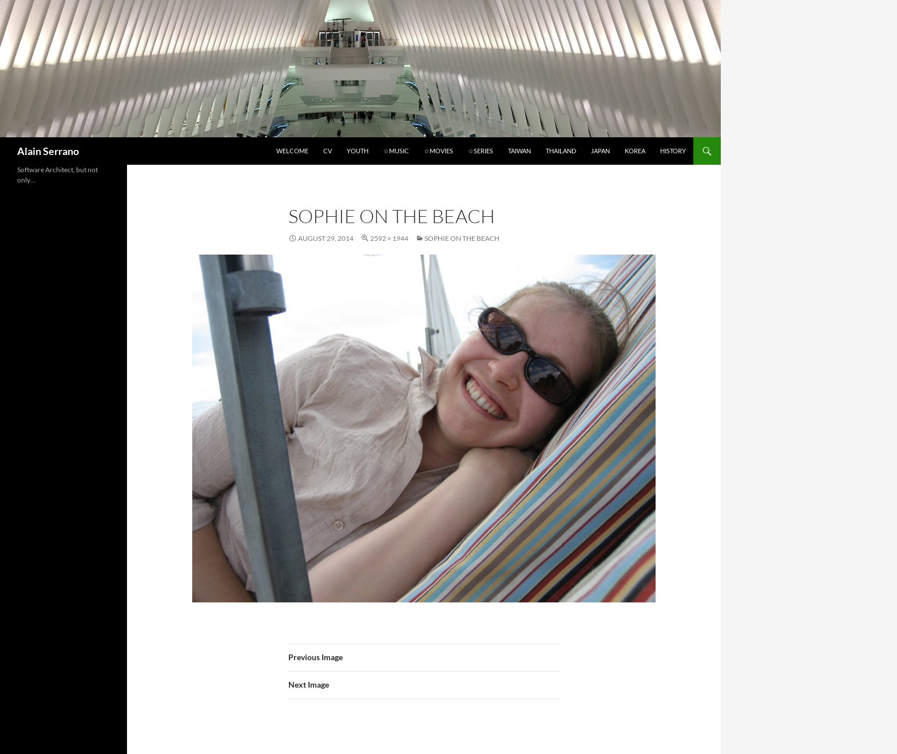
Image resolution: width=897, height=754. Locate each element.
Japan (600, 150)
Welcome (292, 150)
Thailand (561, 150)
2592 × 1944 (389, 238)
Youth (357, 150)
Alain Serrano (48, 151)
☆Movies (438, 150)
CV (327, 150)
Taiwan (519, 150)
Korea (635, 150)
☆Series (480, 150)
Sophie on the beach (461, 238)
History (673, 150)
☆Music (396, 150)
